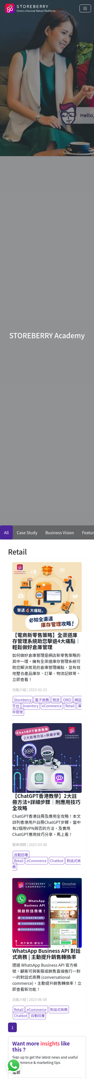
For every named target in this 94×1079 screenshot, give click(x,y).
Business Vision (59, 532)
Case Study (27, 532)
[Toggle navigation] (85, 8)
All (6, 532)
